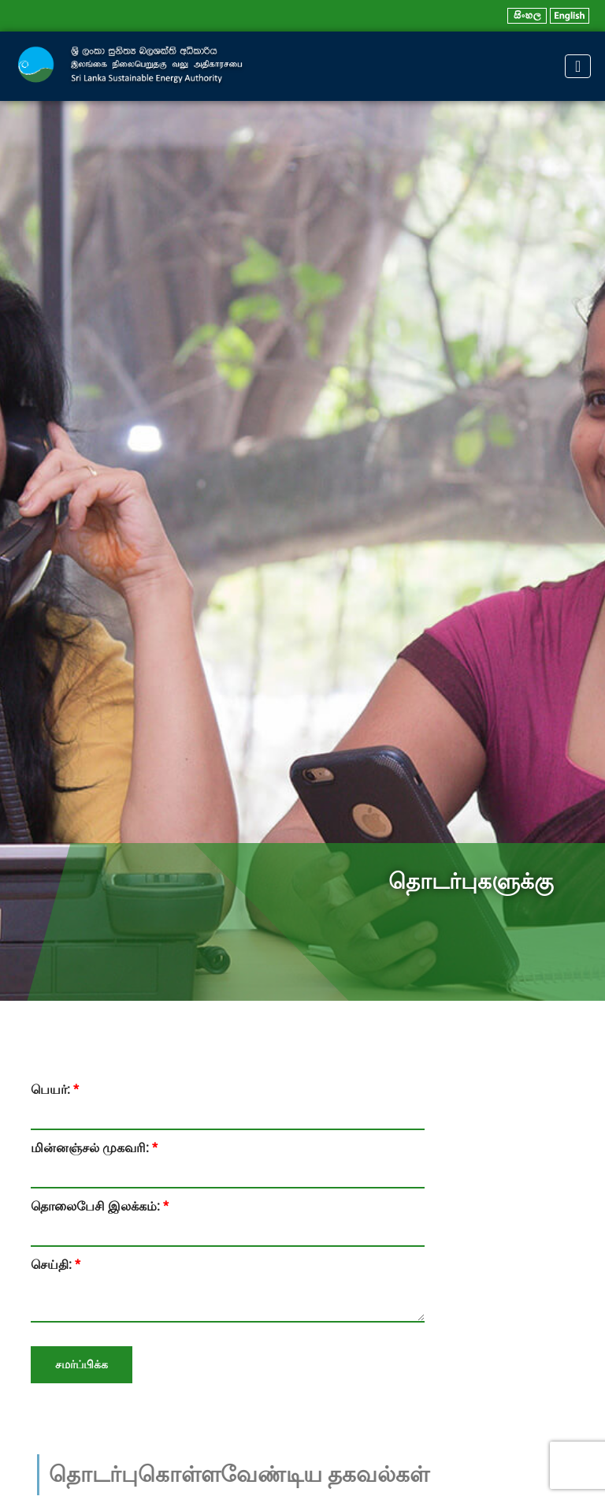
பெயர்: (55, 1089)
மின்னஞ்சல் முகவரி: (94, 1147)
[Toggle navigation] (578, 66)
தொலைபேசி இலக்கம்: (100, 1206)
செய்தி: (55, 1264)
